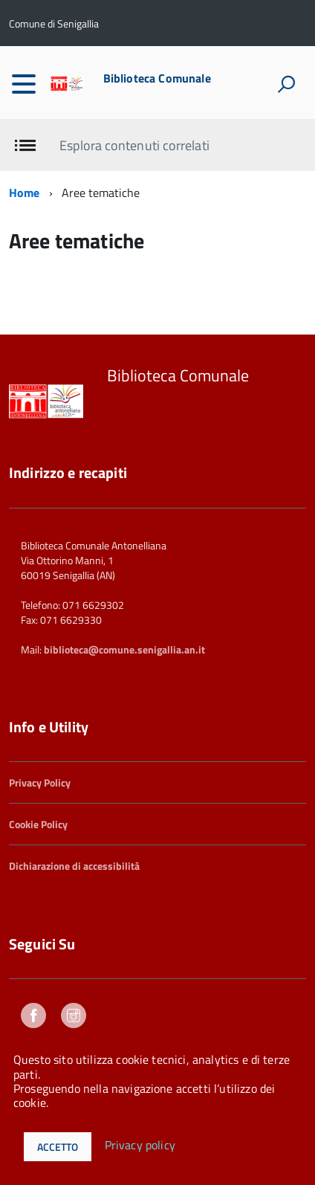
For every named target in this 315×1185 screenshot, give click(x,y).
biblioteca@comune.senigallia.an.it (124, 649)
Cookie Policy (38, 824)
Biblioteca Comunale (157, 78)
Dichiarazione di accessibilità (74, 866)
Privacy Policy (40, 782)
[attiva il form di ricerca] (286, 84)
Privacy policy (140, 1146)
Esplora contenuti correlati (134, 145)
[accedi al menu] (24, 84)
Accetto (57, 1147)
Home (24, 192)
